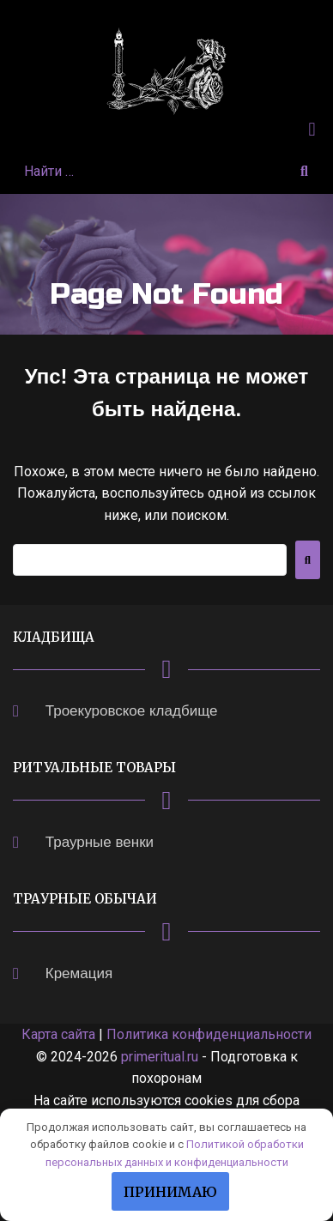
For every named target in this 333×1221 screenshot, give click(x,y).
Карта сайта (58, 1034)
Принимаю (170, 1191)
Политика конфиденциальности (209, 1034)
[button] (312, 129)
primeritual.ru (159, 1057)
